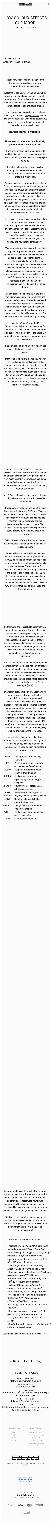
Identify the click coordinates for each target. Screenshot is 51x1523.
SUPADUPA (25, 1494)
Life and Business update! (25, 1401)
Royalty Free (41, 1333)
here (30, 534)
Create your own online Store (25, 1497)
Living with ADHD (25, 1386)
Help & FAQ (36, 1437)
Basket (14, 1440)
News (14, 1437)
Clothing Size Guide (36, 1435)
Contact (36, 1447)
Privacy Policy (36, 1440)
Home (14, 1432)
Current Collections (36, 1432)
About (14, 1435)
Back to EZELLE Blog (25, 1361)
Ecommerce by (25, 1492)
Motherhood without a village (25, 1381)
